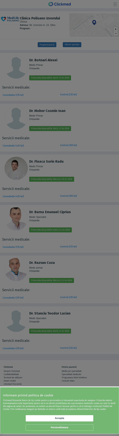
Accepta (59, 418)
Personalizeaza (59, 427)
